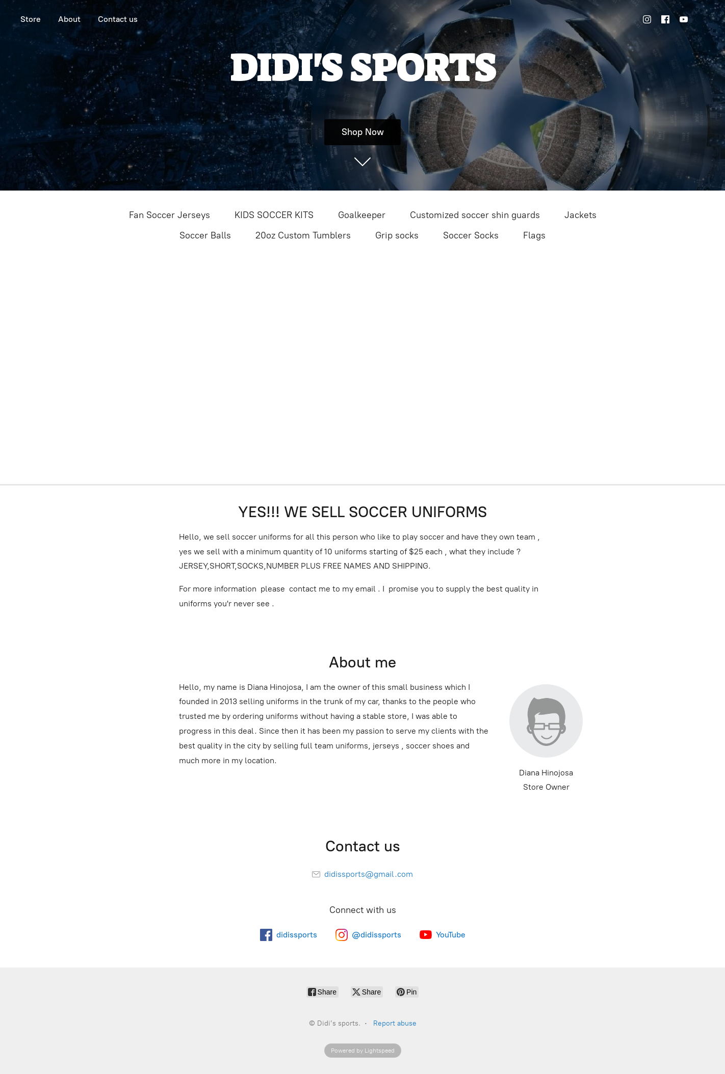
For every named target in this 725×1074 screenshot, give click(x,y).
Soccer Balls (205, 235)
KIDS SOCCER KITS (274, 215)
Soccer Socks (471, 235)
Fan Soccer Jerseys (169, 215)
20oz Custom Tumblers (303, 235)
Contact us (118, 19)
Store (30, 19)
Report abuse (395, 1023)
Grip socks (397, 235)
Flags (534, 235)
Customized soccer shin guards (475, 215)
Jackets (580, 215)
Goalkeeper (361, 215)
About (69, 19)
